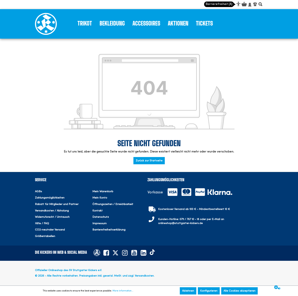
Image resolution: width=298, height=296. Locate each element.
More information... (123, 291)
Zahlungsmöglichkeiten (49, 197)
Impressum (99, 223)
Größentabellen (45, 236)
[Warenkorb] (244, 5)
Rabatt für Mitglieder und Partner (56, 204)
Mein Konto (99, 197)
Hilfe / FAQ (42, 223)
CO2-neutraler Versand (50, 229)
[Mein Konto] (249, 5)
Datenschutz (100, 217)
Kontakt (97, 210)
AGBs (38, 191)
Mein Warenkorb (102, 191)
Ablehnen (188, 291)
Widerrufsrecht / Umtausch (52, 217)
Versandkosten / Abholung (52, 210)
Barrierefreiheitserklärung (108, 229)
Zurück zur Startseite (149, 160)
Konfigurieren (208, 291)
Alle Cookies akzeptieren (239, 291)
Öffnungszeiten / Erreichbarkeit (112, 204)
